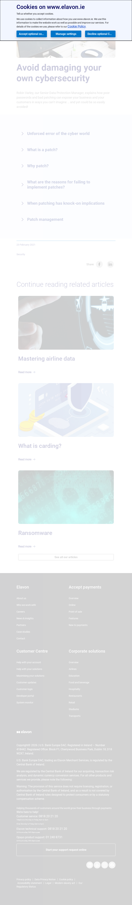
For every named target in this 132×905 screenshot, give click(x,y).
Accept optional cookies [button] (33, 34)
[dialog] (66, 20)
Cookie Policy (77, 26)
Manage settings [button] (66, 34)
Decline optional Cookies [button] (101, 34)
